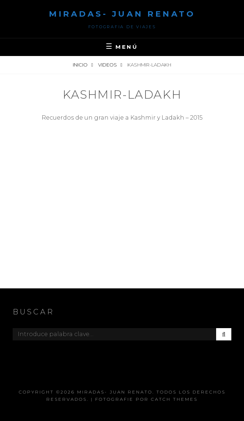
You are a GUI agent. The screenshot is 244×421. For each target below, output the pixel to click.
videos (108, 65)
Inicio (81, 65)
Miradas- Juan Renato (122, 14)
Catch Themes (174, 399)
